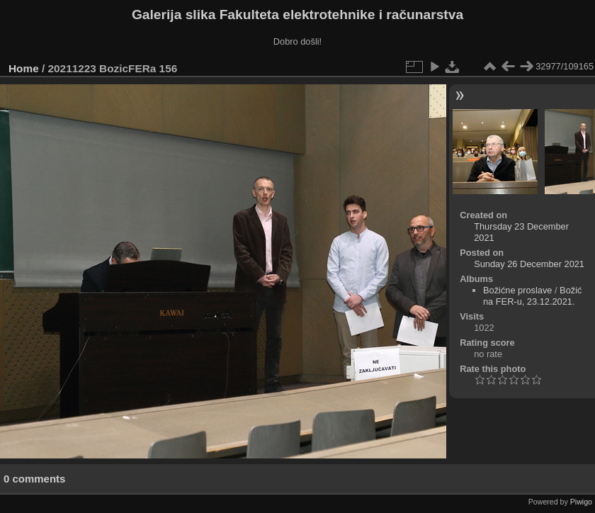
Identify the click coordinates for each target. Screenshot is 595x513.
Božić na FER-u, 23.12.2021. (532, 296)
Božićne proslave (517, 290)
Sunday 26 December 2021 (529, 264)
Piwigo (581, 501)
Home (23, 68)
